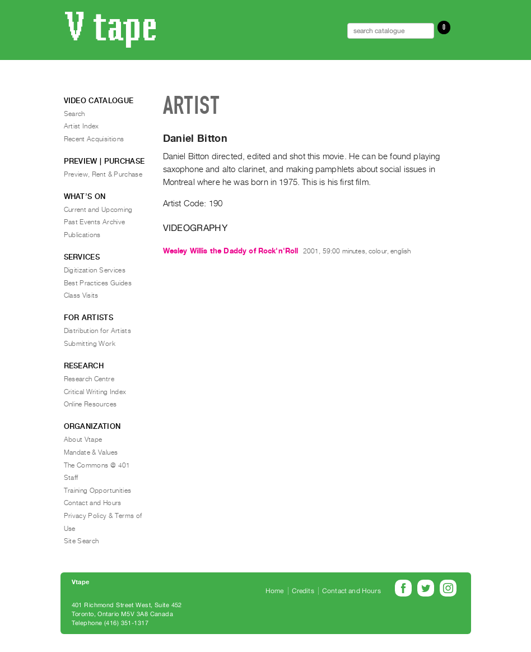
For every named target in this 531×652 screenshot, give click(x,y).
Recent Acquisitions (94, 139)
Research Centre (89, 379)
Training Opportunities (98, 490)
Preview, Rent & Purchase (103, 174)
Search (74, 114)
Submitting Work (89, 344)
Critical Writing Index (95, 392)
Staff (71, 478)
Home (275, 591)
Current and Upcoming (98, 210)
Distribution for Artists (98, 331)
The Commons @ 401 (97, 465)
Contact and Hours (93, 503)
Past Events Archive (94, 222)
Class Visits (81, 295)
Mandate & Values (91, 452)
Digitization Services (95, 270)
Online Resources (90, 404)
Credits (303, 591)
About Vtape (83, 439)
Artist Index (81, 126)
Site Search (81, 541)
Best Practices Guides (98, 283)
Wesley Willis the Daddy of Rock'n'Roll (231, 251)
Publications (82, 235)
